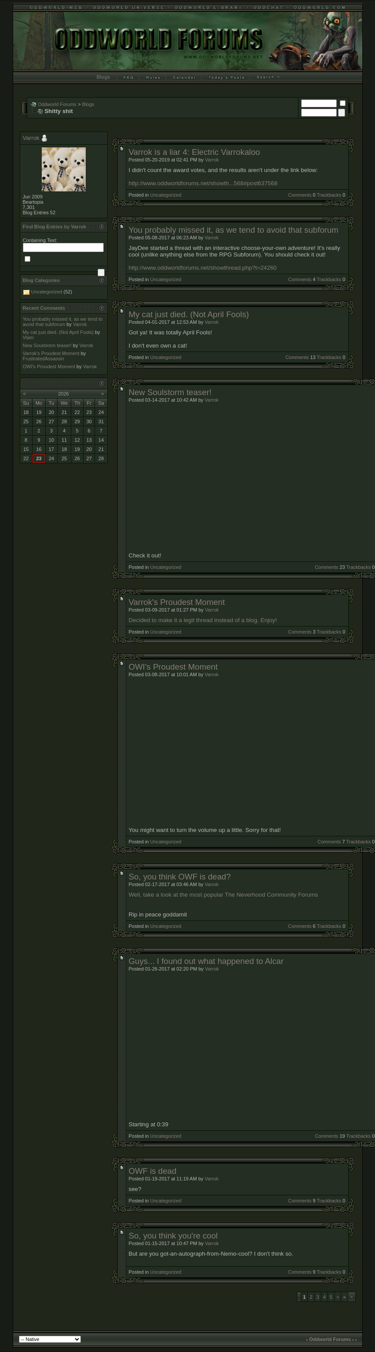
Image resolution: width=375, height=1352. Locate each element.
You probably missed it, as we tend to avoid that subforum (234, 229)
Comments (299, 195)
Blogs (103, 77)
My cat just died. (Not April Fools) (189, 314)
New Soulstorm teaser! (170, 392)
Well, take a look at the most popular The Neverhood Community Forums (223, 894)
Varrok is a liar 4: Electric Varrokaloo (194, 152)
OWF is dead (153, 1171)
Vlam (28, 337)
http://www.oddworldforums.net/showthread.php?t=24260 (203, 267)
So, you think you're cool (173, 1235)
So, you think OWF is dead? (180, 876)
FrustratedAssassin (43, 358)
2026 (63, 393)
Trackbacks (329, 195)
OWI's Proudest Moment (173, 666)
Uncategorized (165, 195)
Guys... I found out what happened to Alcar (206, 961)
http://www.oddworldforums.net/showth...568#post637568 (203, 183)
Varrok (212, 159)
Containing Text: (40, 240)
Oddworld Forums (57, 104)
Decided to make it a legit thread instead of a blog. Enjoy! (203, 620)
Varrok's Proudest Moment (177, 602)
